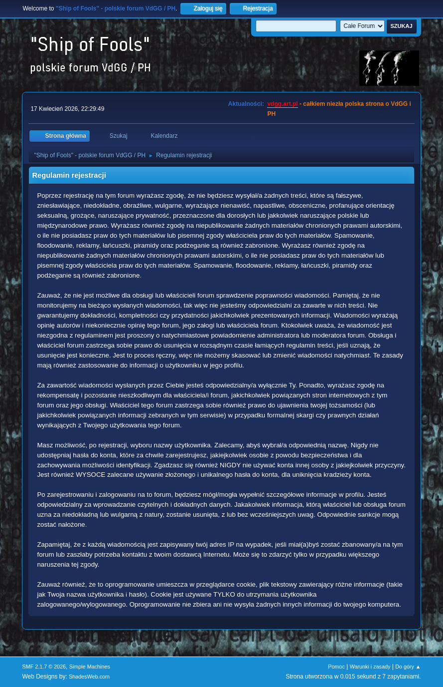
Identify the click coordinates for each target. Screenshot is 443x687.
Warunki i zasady (370, 667)
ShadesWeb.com (89, 677)
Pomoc (336, 667)
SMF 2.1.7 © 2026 (44, 667)
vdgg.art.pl (282, 103)
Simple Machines (89, 667)
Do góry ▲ (408, 667)
